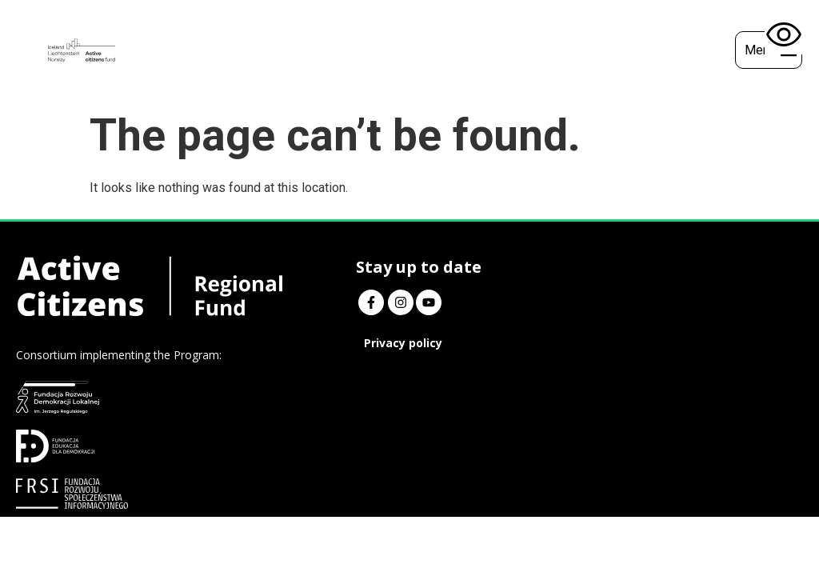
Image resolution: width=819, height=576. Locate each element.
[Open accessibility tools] (784, 35)
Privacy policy (327, 342)
